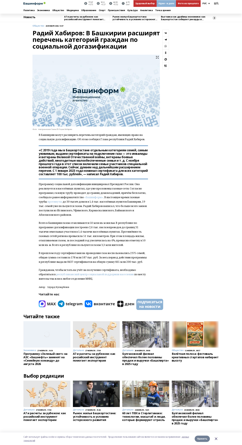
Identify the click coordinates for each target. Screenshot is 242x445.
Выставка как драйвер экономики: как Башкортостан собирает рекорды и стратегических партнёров (183, 18)
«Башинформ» (93, 197)
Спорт (102, 10)
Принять (202, 438)
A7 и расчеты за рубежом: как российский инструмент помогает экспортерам (83, 18)
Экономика (43, 10)
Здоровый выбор (145, 3)
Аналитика (146, 10)
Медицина (73, 10)
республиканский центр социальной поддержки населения (95, 274)
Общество (58, 10)
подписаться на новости (149, 304)
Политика (29, 10)
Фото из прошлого (188, 3)
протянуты (54, 201)
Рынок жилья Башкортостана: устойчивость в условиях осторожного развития (135, 18)
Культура (132, 10)
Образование (88, 10)
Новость (29, 17)
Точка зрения (162, 10)
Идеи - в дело (166, 3)
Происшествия (116, 10)
